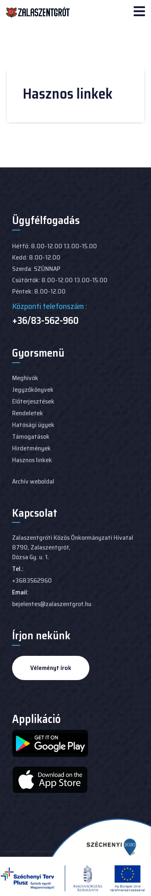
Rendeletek (27, 413)
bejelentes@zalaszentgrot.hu (51, 604)
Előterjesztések (33, 401)
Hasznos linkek (32, 460)
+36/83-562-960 (45, 320)
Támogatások (31, 436)
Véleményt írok (50, 668)
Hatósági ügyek (33, 425)
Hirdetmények (31, 448)
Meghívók (25, 378)
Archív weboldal (33, 481)
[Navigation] (139, 12)
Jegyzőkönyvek (33, 390)
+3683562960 (32, 580)
